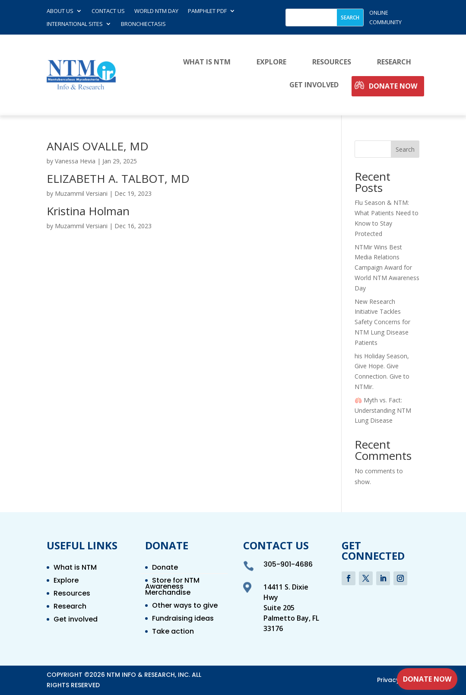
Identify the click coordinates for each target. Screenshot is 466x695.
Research (394, 62)
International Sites (75, 24)
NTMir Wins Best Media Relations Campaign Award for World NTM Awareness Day (387, 267)
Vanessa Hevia (75, 161)
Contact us (108, 11)
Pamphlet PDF (207, 11)
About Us (60, 11)
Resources (331, 62)
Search (405, 149)
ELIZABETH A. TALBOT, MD (118, 178)
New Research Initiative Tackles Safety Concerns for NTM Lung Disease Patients (382, 322)
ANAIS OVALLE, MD (98, 146)
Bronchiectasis (143, 24)
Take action (173, 632)
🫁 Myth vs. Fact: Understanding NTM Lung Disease (383, 410)
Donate (165, 568)
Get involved (314, 85)
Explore (271, 62)
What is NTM (207, 62)
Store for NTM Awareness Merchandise (172, 587)
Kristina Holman (88, 211)
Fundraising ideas (183, 619)
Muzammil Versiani (81, 193)
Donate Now (393, 86)
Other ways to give (185, 606)
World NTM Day (156, 11)
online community (385, 17)
